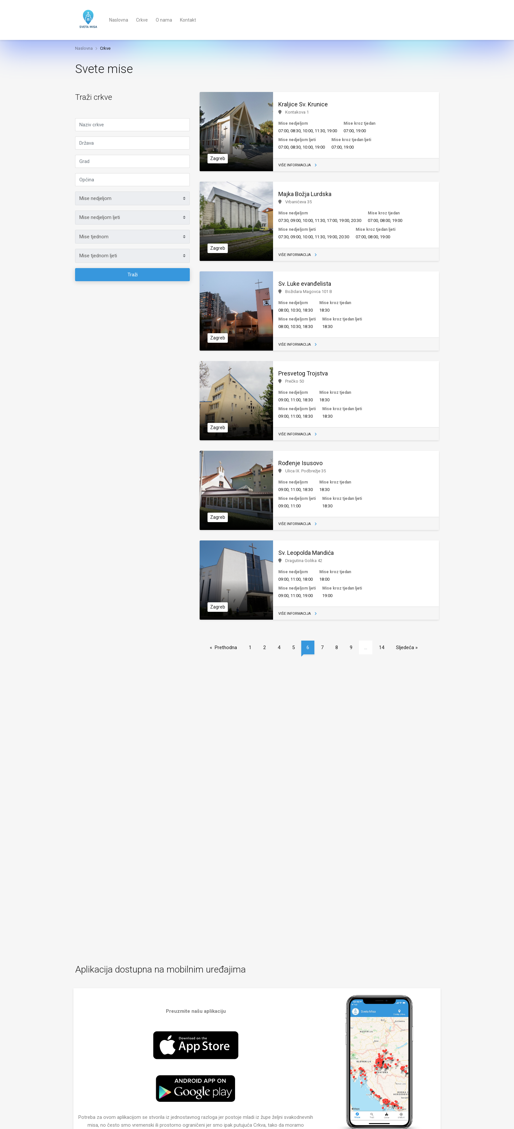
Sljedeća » (407, 647)
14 (381, 647)
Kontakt (188, 20)
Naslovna (118, 20)
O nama (164, 20)
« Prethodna (223, 647)
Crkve (142, 20)
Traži (133, 275)
